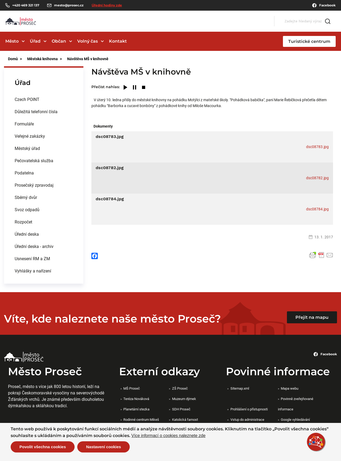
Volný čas (87, 41)
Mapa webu (289, 388)
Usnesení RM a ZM (32, 258)
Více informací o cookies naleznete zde (168, 436)
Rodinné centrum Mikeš (141, 419)
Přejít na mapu (311, 317)
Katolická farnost (185, 419)
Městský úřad (27, 148)
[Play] (125, 88)
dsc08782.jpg (317, 177)
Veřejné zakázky (30, 136)
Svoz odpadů (27, 209)
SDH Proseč (181, 409)
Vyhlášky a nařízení (33, 271)
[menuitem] (43, 99)
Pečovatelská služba (34, 160)
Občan (59, 41)
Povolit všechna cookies (42, 446)
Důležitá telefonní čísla (36, 111)
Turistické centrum (309, 41)
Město (12, 41)
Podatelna (24, 173)
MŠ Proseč (131, 388)
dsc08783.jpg (317, 146)
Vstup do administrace (247, 419)
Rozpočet (23, 222)
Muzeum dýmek (184, 398)
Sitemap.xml (239, 388)
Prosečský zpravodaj (34, 185)
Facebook (324, 5)
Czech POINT (27, 99)
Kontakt (118, 41)
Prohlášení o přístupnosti (249, 409)
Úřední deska (27, 234)
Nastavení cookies (103, 446)
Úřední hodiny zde (107, 5)
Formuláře (24, 124)
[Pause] (134, 88)
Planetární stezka (136, 409)
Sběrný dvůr (26, 197)
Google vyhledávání (295, 419)
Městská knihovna (42, 58)
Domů (13, 58)
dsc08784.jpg (317, 208)
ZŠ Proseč (180, 388)
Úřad (35, 41)
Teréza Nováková (136, 398)
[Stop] (143, 88)
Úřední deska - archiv (34, 246)
